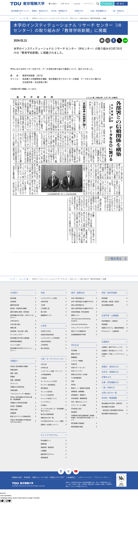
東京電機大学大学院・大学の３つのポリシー (22, 316)
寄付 (122, 3)
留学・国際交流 (78, 292)
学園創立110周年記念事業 (18, 403)
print (102, 40)
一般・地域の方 (118, 10)
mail (107, 40)
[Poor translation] (8, 501)
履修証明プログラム (47, 454)
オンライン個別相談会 (48, 385)
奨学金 (73, 385)
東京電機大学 (22, 483)
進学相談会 (44, 388)
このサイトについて (85, 477)
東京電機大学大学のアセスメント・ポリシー (22, 349)
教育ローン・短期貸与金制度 (80, 388)
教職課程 (74, 357)
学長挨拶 (13, 301)
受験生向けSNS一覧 (47, 418)
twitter (119, 40)
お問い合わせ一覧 (109, 392)
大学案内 (44, 405)
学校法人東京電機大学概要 (19, 366)
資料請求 (108, 3)
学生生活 (75, 345)
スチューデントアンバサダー (80, 328)
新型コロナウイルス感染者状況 (20, 416)
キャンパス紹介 (15, 345)
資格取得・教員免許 (47, 447)
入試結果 (44, 378)
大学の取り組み (15, 324)
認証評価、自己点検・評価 (19, 331)
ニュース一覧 (23, 18)
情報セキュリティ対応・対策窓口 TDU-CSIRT (48, 477)
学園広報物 (14, 390)
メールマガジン (46, 402)
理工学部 (44, 312)
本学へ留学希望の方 (77, 298)
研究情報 (104, 298)
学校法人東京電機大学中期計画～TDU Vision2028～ (21, 421)
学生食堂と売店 (76, 409)
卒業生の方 (78, 10)
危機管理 (13, 413)
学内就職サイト (46, 440)
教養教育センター (46, 315)
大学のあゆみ (14, 321)
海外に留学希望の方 (77, 305)
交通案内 (54, 3)
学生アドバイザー (77, 371)
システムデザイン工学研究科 (50, 338)
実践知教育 (44, 457)
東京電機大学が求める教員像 (19, 338)
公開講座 (44, 451)
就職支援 (44, 444)
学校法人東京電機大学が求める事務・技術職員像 (21, 398)
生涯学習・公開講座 (110, 315)
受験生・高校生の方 (40, 10)
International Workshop (79, 324)
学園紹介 (14, 360)
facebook (113, 40)
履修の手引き (75, 354)
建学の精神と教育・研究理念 (19, 312)
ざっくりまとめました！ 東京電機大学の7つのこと (52, 410)
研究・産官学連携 (109, 292)
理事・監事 (14, 373)
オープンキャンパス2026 (49, 381)
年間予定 (74, 364)
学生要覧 (74, 350)
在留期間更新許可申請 (78, 334)
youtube (76, 471)
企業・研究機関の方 (98, 10)
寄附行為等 (14, 409)
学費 (72, 381)
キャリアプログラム (49, 435)
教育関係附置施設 (16, 341)
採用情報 (27, 477)
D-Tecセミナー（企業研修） (111, 331)
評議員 (12, 376)
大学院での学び (46, 331)
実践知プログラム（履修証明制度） (113, 328)
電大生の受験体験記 (47, 414)
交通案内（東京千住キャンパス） (112, 347)
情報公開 (13, 328)
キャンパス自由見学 (47, 395)
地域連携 (104, 324)
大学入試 (44, 364)
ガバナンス (14, 383)
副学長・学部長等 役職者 (18, 308)
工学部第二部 (45, 308)
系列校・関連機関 (16, 406)
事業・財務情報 (15, 380)
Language (77, 3)
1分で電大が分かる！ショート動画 (52, 421)
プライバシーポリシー (102, 477)
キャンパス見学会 (46, 391)
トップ (12, 18)
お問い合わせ (65, 3)
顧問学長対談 (14, 305)
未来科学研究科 (46, 341)
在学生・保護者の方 (59, 10)
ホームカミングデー (16, 334)
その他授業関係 (76, 378)
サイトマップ (88, 3)
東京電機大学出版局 (108, 407)
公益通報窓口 (71, 477)
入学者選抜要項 (46, 374)
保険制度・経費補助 (77, 391)
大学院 (43, 325)
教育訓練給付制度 (77, 427)
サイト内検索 (100, 4)
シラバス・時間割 (77, 361)
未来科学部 (44, 301)
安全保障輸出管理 (107, 305)
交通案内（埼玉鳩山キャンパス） (112, 350)
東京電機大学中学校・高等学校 (112, 403)
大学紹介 (14, 292)
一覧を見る (115, 258)
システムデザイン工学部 (49, 298)
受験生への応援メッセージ (49, 424)
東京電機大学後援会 (77, 423)
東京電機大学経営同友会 (110, 413)
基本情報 (13, 298)
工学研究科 (44, 345)
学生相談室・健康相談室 (79, 398)
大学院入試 (44, 367)
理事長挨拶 (14, 370)
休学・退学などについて (79, 402)
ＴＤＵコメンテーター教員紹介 (20, 394)
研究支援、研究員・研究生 (110, 301)
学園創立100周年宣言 (17, 387)
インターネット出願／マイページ (52, 371)
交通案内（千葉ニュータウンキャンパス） (113, 355)
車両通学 (74, 412)
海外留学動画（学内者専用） (80, 312)
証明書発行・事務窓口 (78, 395)
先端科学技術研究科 (47, 334)
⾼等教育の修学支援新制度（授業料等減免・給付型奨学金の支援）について (82, 417)
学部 (43, 292)
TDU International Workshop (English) (81, 320)
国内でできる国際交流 (78, 331)
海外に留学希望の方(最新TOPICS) (82, 308)
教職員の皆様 (17, 477)
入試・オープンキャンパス (52, 358)
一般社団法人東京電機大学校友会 (112, 410)
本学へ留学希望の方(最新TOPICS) (82, 301)
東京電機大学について (20, 10)
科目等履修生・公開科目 (110, 321)
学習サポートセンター (78, 367)
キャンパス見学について (49, 398)
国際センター (75, 315)
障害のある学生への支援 (79, 374)
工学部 (43, 305)
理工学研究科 (45, 348)
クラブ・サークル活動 (78, 405)
